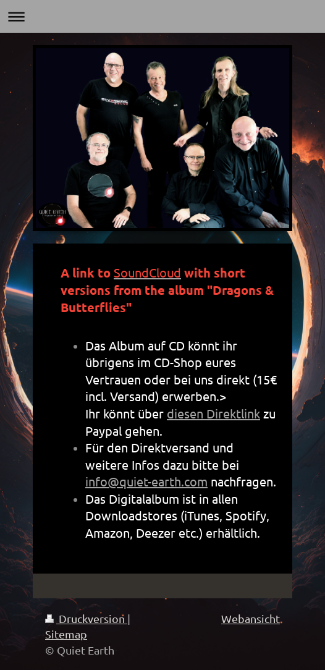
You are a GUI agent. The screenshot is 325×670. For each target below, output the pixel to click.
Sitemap (66, 633)
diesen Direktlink (213, 413)
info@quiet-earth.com (146, 481)
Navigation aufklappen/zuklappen (162, 16)
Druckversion (86, 618)
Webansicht (250, 618)
